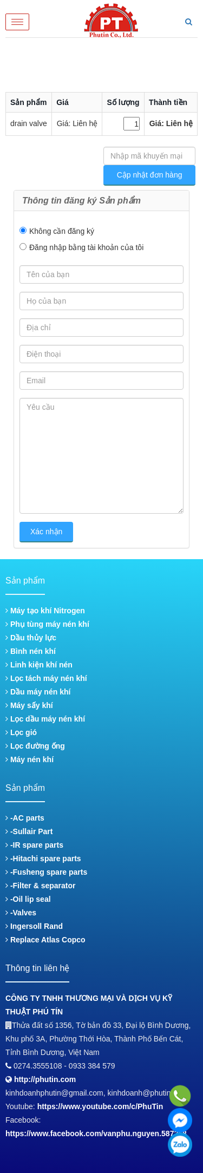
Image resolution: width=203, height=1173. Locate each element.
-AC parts (24, 818)
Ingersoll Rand (34, 926)
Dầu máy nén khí (37, 691)
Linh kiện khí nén (39, 664)
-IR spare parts (34, 845)
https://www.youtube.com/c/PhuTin (100, 1106)
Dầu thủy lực (30, 637)
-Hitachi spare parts (43, 858)
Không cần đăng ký (61, 231)
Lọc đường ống (35, 746)
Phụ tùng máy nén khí (47, 624)
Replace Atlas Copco (45, 939)
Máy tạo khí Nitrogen (45, 610)
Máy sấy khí (29, 705)
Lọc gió (21, 732)
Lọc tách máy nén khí (46, 678)
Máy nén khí (29, 759)
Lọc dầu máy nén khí (45, 719)
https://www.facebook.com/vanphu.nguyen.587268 (96, 1133)
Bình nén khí (30, 651)
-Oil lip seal (28, 899)
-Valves (20, 912)
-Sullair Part (29, 831)
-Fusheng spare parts (46, 872)
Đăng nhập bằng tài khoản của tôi (86, 247)
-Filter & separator (40, 885)
